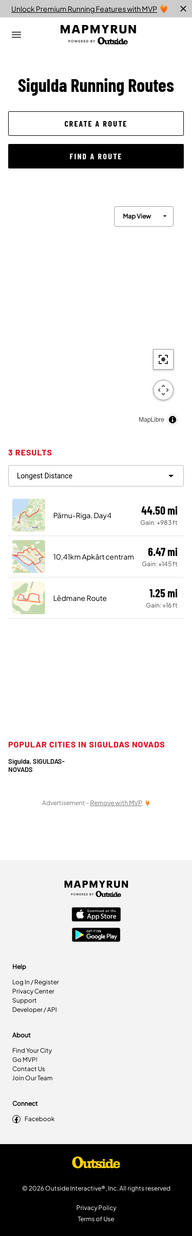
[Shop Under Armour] (96, 1165)
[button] (96, 123)
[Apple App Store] (96, 915)
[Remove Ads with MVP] (120, 803)
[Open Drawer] (16, 34)
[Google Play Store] (96, 936)
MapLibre (151, 419)
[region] (96, 313)
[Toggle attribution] (172, 420)
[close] (183, 8)
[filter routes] (96, 476)
